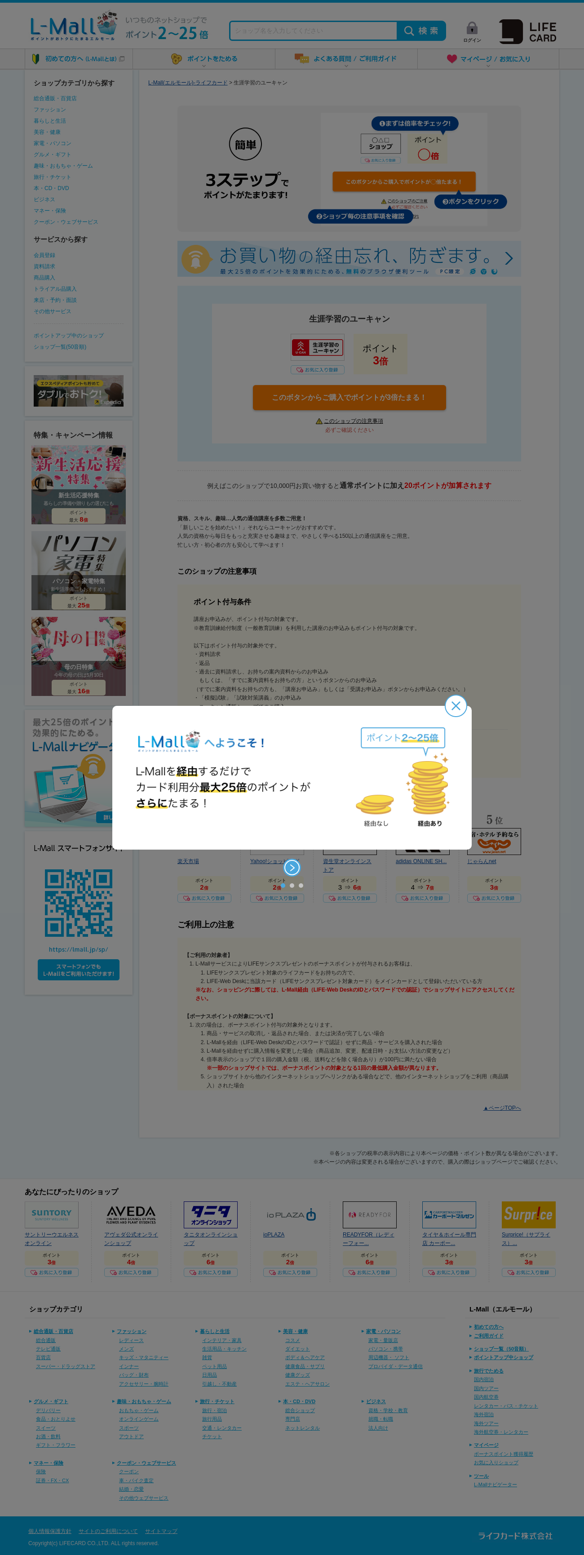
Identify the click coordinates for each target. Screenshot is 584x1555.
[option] (292, 778)
